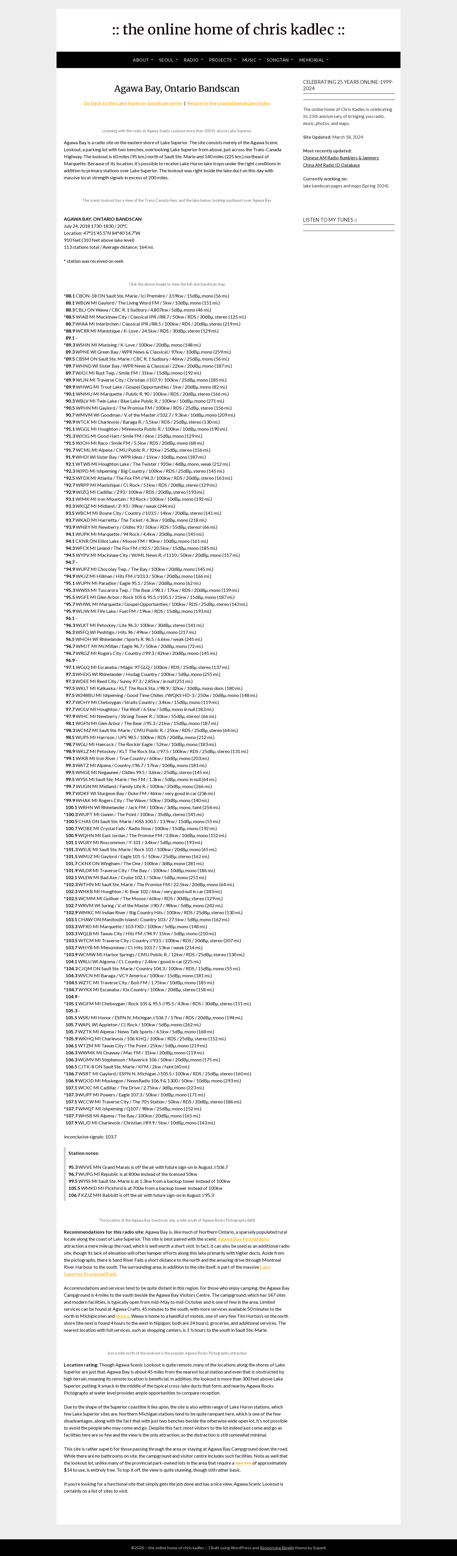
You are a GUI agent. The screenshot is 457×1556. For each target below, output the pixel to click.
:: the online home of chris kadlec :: (228, 29)
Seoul (166, 59)
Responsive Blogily (277, 1547)
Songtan (278, 59)
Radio (191, 59)
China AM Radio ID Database (331, 165)
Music (249, 59)
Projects (220, 59)
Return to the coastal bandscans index (228, 103)
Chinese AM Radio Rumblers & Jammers (341, 157)
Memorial (311, 59)
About (141, 59)
